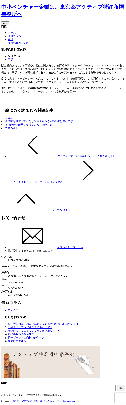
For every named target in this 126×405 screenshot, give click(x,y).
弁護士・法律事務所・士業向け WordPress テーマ (35, 401)
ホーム (12, 32)
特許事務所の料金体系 (21, 334)
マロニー (10, 117)
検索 (4, 383)
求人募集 (13, 310)
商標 (10, 39)
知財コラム (14, 36)
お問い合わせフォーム (45, 247)
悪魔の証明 (11, 128)
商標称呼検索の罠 (18, 42)
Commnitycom (68, 401)
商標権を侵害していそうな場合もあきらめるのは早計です (39, 121)
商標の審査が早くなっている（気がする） (30, 124)
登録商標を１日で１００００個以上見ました (34, 330)
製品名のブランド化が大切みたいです (30, 327)
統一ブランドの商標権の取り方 (26, 337)
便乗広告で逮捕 (17, 341)
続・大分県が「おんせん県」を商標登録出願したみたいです (43, 323)
